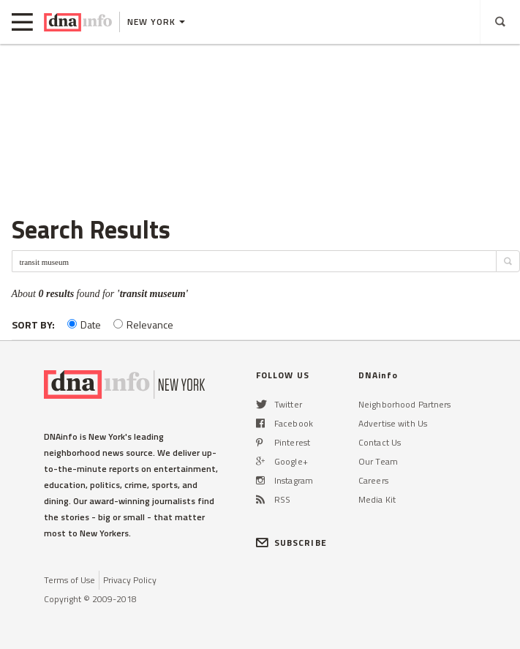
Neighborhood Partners (404, 404)
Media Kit (377, 499)
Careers (373, 480)
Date (84, 324)
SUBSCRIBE (291, 542)
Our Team (378, 461)
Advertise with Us (392, 423)
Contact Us (379, 442)
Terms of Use (69, 580)
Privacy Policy (130, 580)
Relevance (143, 324)
